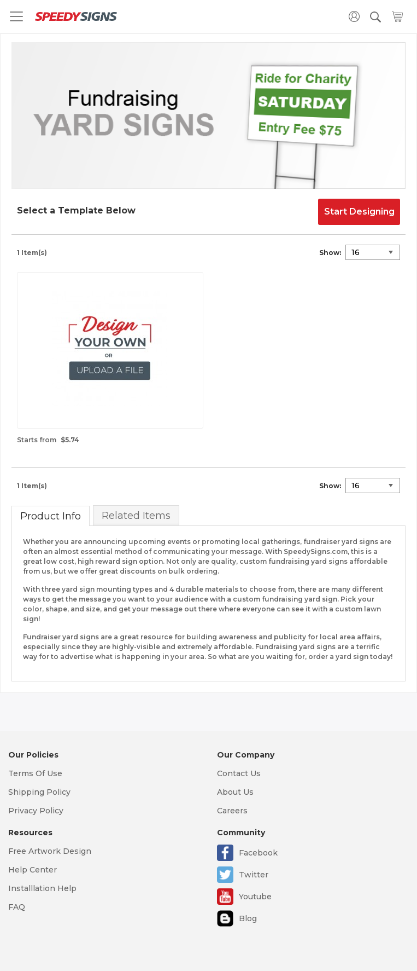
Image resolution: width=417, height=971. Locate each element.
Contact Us (239, 773)
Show (329, 252)
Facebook (258, 853)
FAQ (16, 907)
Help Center (32, 870)
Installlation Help (42, 888)
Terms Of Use (35, 773)
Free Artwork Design (49, 851)
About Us (235, 792)
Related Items (136, 516)
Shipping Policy (39, 792)
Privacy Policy (35, 811)
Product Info (50, 516)
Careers (232, 811)
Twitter (253, 875)
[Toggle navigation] (16, 16)
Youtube (255, 896)
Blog (248, 918)
